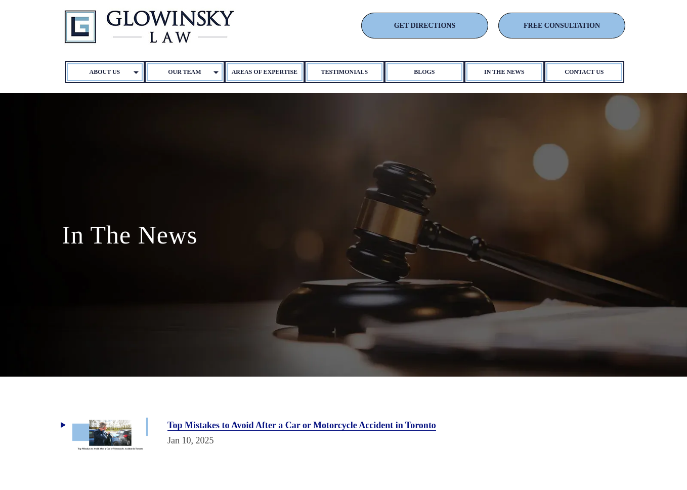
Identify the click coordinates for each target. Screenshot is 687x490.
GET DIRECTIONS (425, 25)
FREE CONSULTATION (562, 25)
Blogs (424, 71)
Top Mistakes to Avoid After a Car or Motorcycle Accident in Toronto (301, 425)
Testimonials (344, 71)
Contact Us (584, 71)
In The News (504, 71)
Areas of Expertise (265, 71)
